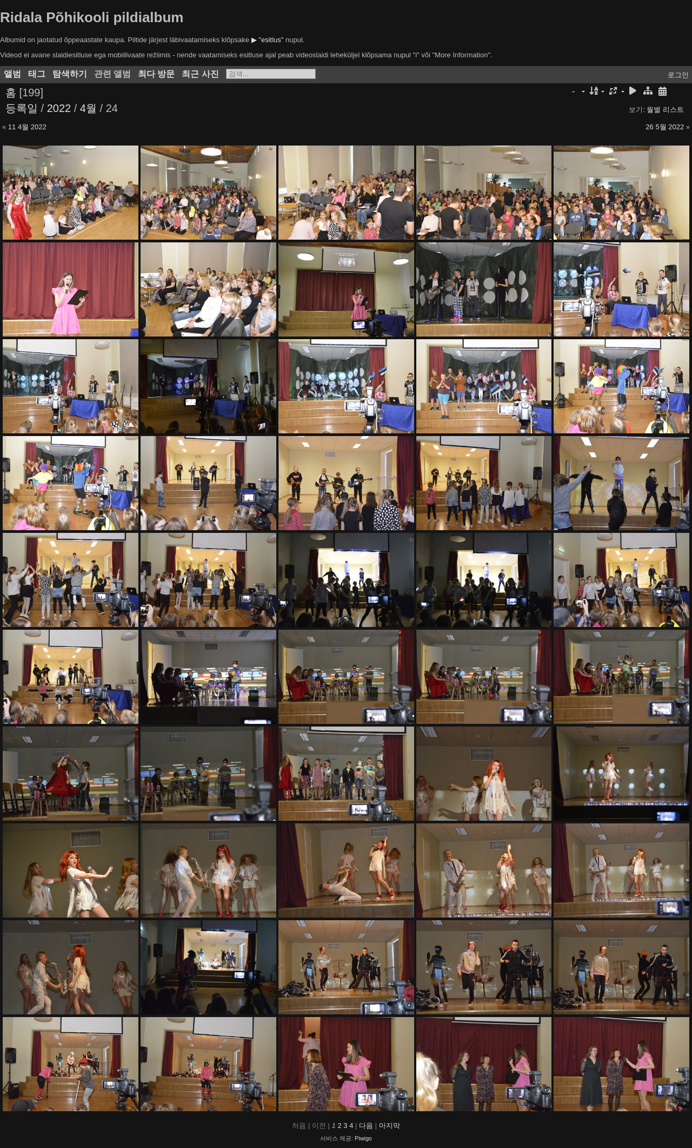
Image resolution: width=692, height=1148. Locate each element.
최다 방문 (156, 73)
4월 (88, 108)
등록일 (21, 108)
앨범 (12, 73)
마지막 (389, 1125)
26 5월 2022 (665, 127)
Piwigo (363, 1138)
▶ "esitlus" (267, 40)
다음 (366, 1125)
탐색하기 (69, 73)
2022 (59, 108)
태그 (36, 73)
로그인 (678, 75)
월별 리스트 (665, 109)
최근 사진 (200, 73)
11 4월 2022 (27, 127)
